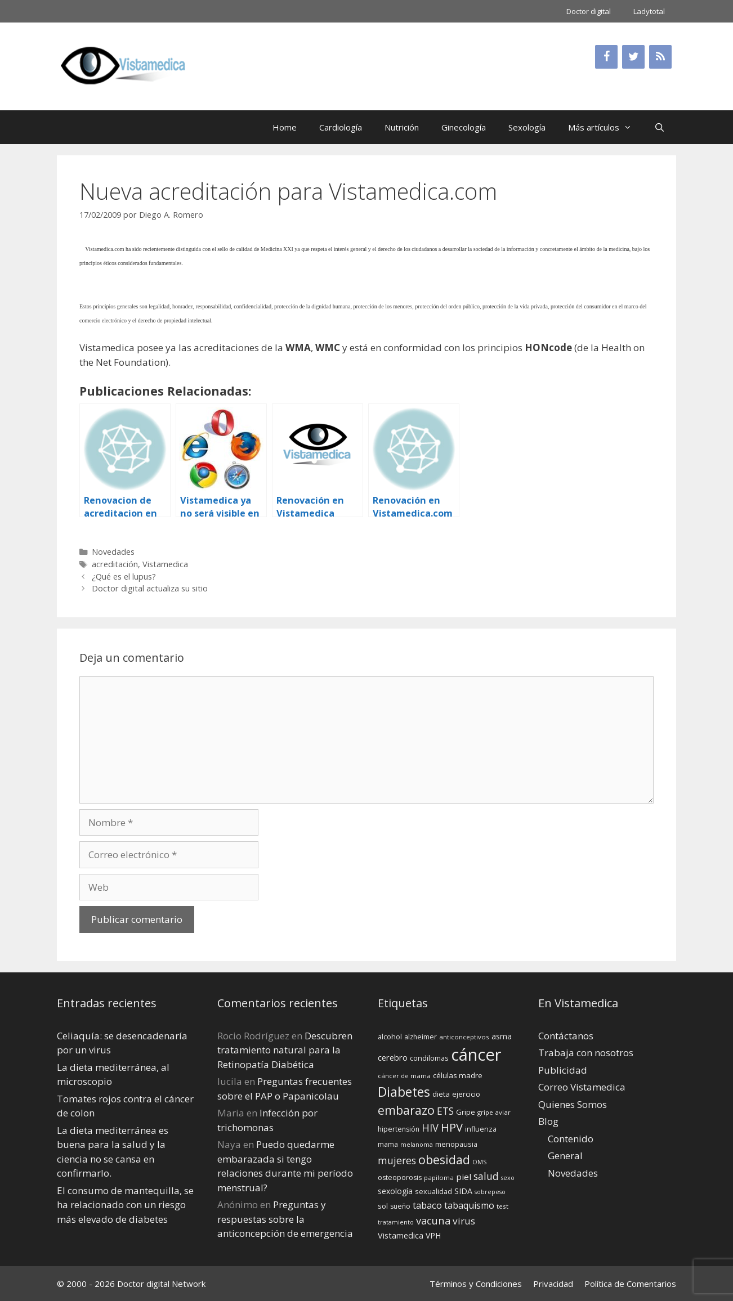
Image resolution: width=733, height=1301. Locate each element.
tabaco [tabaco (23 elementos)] (427, 1205)
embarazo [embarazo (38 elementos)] (406, 1110)
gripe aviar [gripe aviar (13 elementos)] (494, 1112)
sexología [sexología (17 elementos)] (395, 1191)
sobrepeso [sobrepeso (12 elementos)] (490, 1192)
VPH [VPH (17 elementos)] (433, 1235)
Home (284, 127)
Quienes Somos (572, 1104)
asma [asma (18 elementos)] (501, 1036)
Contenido (570, 1138)
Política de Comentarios (630, 1283)
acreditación (115, 564)
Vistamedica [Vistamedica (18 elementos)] (400, 1235)
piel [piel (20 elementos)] (463, 1176)
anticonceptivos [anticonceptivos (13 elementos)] (464, 1037)
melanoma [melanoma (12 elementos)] (416, 1145)
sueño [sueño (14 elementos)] (400, 1206)
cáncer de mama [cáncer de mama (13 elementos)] (404, 1075)
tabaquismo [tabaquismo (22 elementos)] (469, 1205)
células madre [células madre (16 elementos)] (457, 1075)
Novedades (113, 551)
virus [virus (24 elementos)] (464, 1220)
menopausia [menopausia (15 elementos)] (456, 1144)
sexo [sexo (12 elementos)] (508, 1178)
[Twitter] (633, 57)
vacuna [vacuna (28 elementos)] (433, 1220)
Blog (548, 1121)
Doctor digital (588, 11)
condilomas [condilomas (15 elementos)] (429, 1058)
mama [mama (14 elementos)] (388, 1144)
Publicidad (562, 1070)
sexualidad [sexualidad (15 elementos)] (433, 1191)
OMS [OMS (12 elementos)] (479, 1162)
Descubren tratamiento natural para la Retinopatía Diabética (284, 1050)
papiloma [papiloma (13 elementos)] (439, 1177)
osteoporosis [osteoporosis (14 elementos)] (400, 1177)
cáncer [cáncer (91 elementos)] (476, 1054)
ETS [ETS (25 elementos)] (445, 1111)
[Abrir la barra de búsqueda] (659, 127)
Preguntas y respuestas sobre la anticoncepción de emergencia (285, 1219)
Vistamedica (165, 564)
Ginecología (463, 127)
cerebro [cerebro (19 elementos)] (393, 1057)
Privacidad (553, 1283)
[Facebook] (606, 57)
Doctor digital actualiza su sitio (150, 588)
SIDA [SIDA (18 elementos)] (463, 1191)
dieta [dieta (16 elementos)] (441, 1094)
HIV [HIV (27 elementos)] (430, 1127)
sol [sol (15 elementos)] (383, 1206)
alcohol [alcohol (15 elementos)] (390, 1036)
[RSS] (660, 57)
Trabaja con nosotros (585, 1052)
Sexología (527, 127)
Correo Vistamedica (581, 1086)
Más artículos (605, 127)
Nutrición (402, 127)
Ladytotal (649, 11)
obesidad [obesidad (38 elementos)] (444, 1159)
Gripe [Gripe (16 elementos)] (465, 1112)
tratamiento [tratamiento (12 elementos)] (396, 1222)
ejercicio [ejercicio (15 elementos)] (466, 1094)
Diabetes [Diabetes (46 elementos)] (404, 1092)
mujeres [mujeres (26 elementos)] (397, 1160)
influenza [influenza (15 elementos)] (481, 1129)
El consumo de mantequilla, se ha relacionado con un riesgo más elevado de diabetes (125, 1205)
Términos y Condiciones (476, 1283)
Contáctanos (565, 1035)
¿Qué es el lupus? (124, 576)
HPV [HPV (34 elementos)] (452, 1127)
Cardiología (340, 127)
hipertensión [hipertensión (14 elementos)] (398, 1129)
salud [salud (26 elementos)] (486, 1176)
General (565, 1155)
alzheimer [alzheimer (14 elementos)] (420, 1037)
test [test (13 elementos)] (502, 1206)
